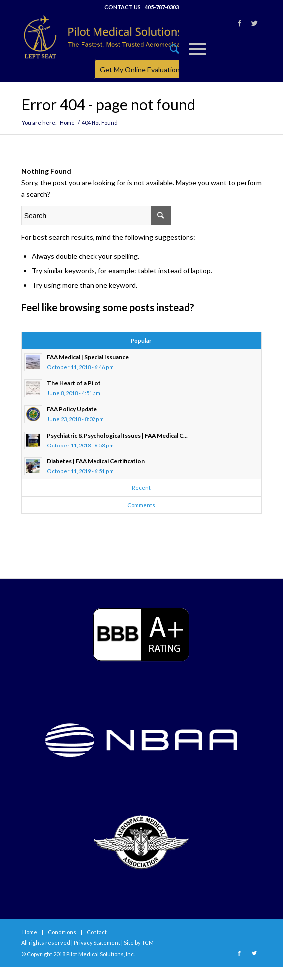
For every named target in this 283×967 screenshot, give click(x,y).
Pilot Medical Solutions (95, 954)
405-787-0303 (162, 7)
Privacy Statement (97, 942)
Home (67, 122)
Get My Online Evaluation (140, 69)
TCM (148, 942)
